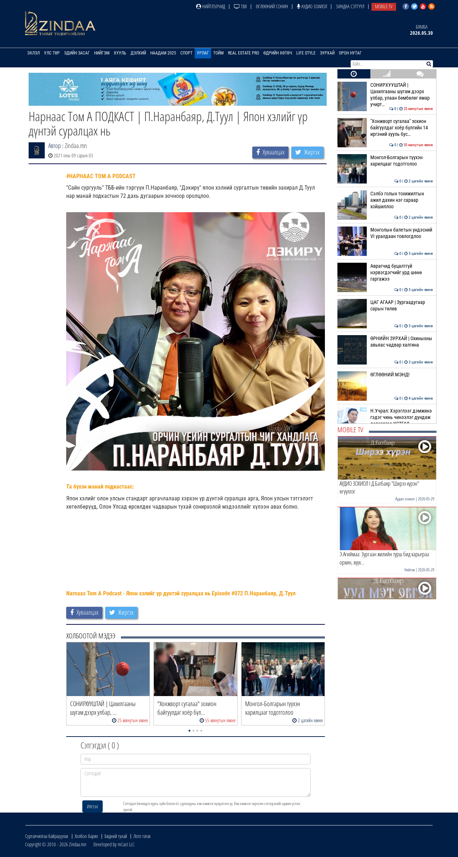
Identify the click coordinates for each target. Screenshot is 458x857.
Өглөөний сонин (272, 6)
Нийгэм (101, 53)
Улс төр (52, 53)
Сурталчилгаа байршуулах (46, 836)
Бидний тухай (115, 836)
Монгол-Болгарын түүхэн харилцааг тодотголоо (385, 160)
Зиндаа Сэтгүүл (350, 6)
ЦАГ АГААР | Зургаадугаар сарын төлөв (385, 305)
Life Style (306, 53)
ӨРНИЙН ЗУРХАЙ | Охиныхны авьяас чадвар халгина (385, 341)
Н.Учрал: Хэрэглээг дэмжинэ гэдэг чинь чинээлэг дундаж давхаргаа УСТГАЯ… (385, 417)
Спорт (186, 53)
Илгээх (92, 806)
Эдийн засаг (77, 53)
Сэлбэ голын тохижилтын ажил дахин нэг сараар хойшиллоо (385, 200)
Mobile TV (384, 6)
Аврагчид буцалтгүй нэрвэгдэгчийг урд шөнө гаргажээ (385, 272)
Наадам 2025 (163, 53)
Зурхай (327, 53)
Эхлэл (33, 53)
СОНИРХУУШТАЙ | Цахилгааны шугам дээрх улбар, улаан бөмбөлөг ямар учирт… (385, 95)
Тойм (218, 53)
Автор (54, 145)
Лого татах (142, 836)
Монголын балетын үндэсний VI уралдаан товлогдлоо (385, 233)
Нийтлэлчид (210, 6)
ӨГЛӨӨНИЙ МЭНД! (385, 374)
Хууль (120, 53)
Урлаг (203, 53)
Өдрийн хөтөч (277, 53)
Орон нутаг (350, 53)
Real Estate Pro (243, 53)
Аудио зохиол (312, 6)
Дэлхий (138, 53)
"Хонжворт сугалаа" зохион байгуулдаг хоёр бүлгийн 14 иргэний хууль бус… (385, 128)
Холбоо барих (86, 836)
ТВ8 (240, 6)
